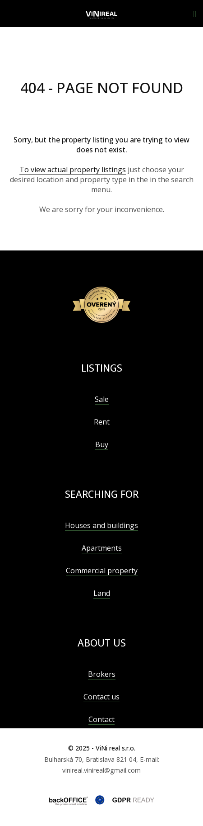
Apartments (102, 548)
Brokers (101, 674)
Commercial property (102, 571)
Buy (101, 444)
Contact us (101, 697)
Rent (102, 422)
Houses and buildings (101, 525)
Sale (102, 399)
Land (101, 593)
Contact (101, 719)
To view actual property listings (72, 170)
